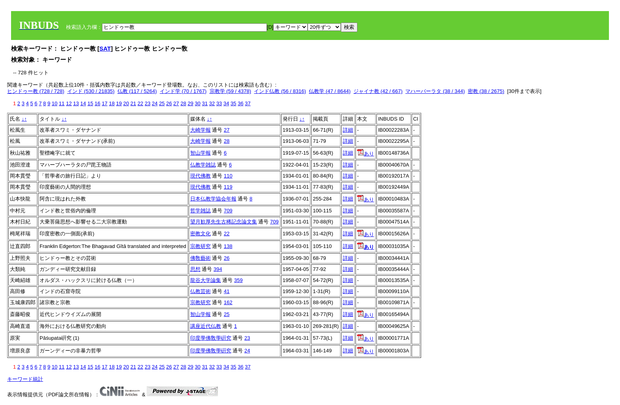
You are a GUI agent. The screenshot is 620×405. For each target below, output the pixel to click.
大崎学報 (200, 130)
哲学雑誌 (200, 211)
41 (226, 291)
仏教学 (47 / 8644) (330, 91)
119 (228, 187)
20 (126, 103)
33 (219, 103)
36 (240, 103)
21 (133, 103)
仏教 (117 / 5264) (137, 91)
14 (83, 103)
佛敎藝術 (200, 258)
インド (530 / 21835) (91, 91)
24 (154, 103)
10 (54, 103)
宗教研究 (200, 246)
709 (228, 211)
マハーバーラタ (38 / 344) (435, 91)
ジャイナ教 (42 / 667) (378, 91)
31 (205, 103)
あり (365, 154)
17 (104, 103)
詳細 (348, 130)
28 (183, 103)
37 (247, 103)
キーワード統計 (25, 379)
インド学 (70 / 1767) (183, 91)
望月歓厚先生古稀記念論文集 (223, 222)
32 (212, 103)
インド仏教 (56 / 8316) (280, 91)
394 (218, 269)
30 (197, 103)
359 (238, 280)
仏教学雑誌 (203, 165)
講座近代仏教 (205, 326)
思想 (195, 269)
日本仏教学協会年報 (213, 199)
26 (169, 103)
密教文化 (200, 234)
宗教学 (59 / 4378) (230, 91)
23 (147, 103)
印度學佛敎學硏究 (210, 338)
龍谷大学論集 (205, 280)
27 (176, 103)
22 (140, 103)
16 (97, 103)
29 (190, 103)
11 (61, 103)
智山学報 (200, 153)
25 (161, 103)
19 (119, 103)
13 (76, 103)
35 (233, 103)
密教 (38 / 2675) (486, 91)
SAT (105, 48)
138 (228, 246)
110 (228, 176)
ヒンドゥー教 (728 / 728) (35, 91)
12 (69, 103)
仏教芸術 (200, 291)
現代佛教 (200, 176)
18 (111, 103)
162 (228, 302)
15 (90, 103)
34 (226, 103)
